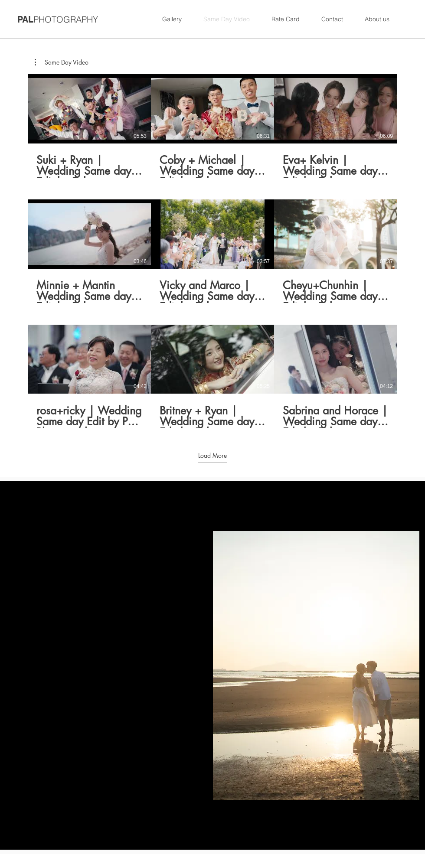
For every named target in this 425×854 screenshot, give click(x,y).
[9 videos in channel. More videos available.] (212, 251)
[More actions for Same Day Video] (61, 62)
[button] (61, 62)
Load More (212, 455)
